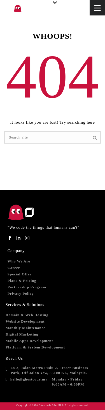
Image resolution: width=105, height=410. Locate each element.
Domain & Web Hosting (27, 315)
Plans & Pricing (22, 280)
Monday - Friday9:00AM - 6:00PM (68, 381)
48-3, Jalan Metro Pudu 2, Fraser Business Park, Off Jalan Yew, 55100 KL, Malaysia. (49, 370)
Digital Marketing (22, 334)
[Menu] (97, 7)
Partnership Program (27, 287)
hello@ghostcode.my (28, 379)
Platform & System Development (35, 347)
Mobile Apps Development (29, 341)
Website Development (25, 321)
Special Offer (20, 274)
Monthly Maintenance (25, 328)
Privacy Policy (21, 293)
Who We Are (19, 261)
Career (14, 268)
